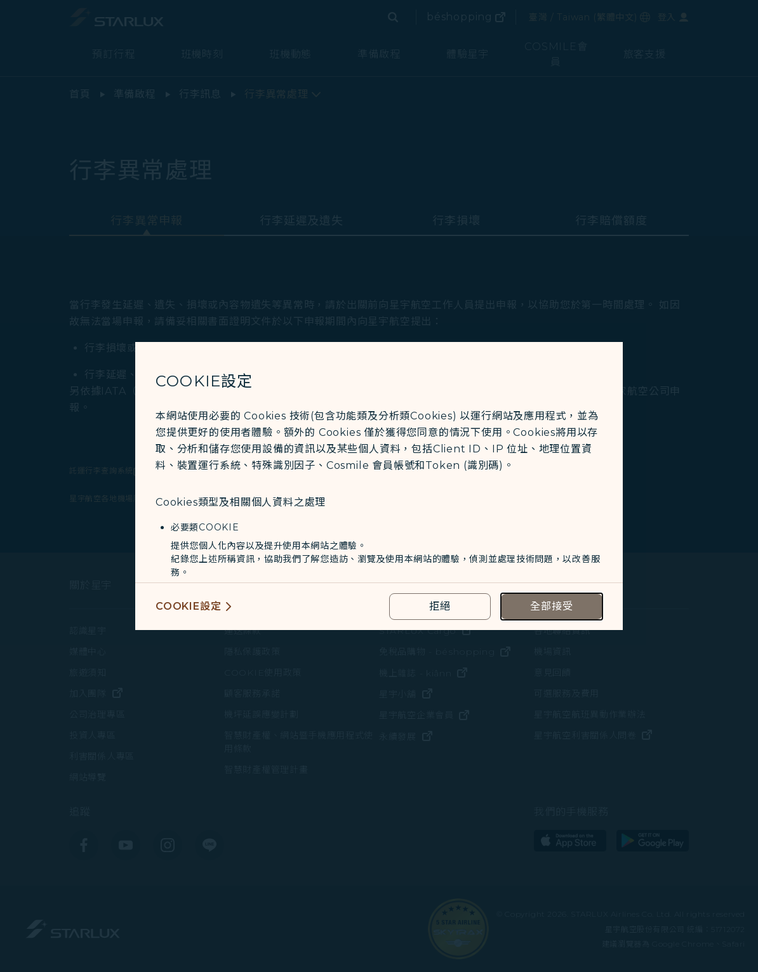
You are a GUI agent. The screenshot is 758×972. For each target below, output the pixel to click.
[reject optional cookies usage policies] (440, 606)
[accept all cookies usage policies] (551, 606)
